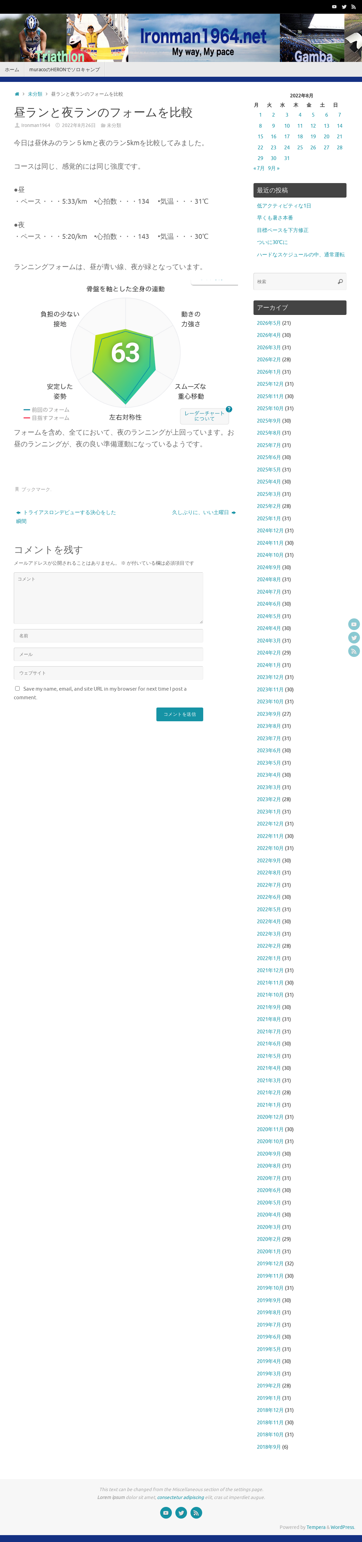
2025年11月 (270, 396)
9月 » (273, 168)
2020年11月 (270, 1129)
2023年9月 (269, 714)
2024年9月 (269, 567)
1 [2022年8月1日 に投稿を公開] (260, 115)
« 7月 (259, 168)
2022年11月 (270, 836)
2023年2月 (269, 799)
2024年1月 (269, 665)
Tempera (316, 1527)
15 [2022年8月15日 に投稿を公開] (260, 137)
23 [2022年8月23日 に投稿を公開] (273, 148)
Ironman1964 (35, 125)
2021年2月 (269, 1092)
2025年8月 (269, 433)
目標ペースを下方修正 (283, 230)
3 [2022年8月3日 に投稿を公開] (287, 115)
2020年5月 (269, 1203)
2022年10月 (270, 848)
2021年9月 (269, 1007)
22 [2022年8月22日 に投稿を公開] (260, 148)
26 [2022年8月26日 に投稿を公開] (313, 148)
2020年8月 (269, 1166)
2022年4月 (269, 921)
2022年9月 (269, 861)
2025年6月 (269, 457)
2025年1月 (269, 518)
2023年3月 (269, 787)
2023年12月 (270, 677)
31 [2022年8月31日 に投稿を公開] (287, 158)
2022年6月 (269, 897)
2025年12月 (270, 384)
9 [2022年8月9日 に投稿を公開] (273, 126)
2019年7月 (269, 1325)
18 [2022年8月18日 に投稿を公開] (300, 137)
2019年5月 (269, 1349)
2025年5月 (269, 470)
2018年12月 (270, 1410)
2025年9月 (269, 421)
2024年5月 (269, 616)
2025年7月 (269, 445)
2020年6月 (269, 1190)
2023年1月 (269, 812)
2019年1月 (269, 1398)
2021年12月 (270, 970)
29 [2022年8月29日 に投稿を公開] (260, 158)
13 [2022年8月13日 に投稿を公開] (326, 126)
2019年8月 (269, 1312)
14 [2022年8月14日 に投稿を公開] (339, 126)
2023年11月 (270, 690)
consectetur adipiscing (180, 1497)
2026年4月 (269, 335)
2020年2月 (269, 1239)
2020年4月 (269, 1215)
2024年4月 (269, 628)
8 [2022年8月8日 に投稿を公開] (260, 126)
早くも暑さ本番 (275, 218)
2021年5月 (269, 1056)
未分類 (35, 94)
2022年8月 (269, 873)
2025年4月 (269, 482)
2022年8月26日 (79, 125)
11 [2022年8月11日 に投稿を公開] (300, 126)
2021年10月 (270, 995)
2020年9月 (269, 1154)
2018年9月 (269, 1447)
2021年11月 (270, 983)
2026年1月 (269, 372)
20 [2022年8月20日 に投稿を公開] (326, 137)
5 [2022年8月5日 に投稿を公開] (313, 115)
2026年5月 (269, 323)
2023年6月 (269, 750)
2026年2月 (269, 360)
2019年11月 (270, 1276)
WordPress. (343, 1527)
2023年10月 (270, 702)
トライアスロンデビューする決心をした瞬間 (66, 517)
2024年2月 (269, 653)
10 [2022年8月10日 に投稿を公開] (287, 126)
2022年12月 (270, 824)
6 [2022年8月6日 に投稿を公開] (326, 115)
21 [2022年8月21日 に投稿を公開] (339, 137)
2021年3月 (269, 1080)
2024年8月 (269, 579)
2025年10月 (270, 408)
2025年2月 (269, 506)
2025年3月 (269, 494)
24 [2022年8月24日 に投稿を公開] (287, 148)
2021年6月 (269, 1044)
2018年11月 (270, 1422)
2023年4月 (269, 775)
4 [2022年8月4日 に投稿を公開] (300, 115)
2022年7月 (269, 885)
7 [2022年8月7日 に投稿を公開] (339, 115)
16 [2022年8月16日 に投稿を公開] (273, 137)
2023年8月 (269, 726)
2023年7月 (269, 738)
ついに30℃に (272, 242)
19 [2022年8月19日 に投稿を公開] (313, 137)
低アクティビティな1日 (284, 206)
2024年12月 (270, 531)
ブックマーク (35, 489)
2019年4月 (269, 1361)
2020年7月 (269, 1178)
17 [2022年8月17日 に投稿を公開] (287, 137)
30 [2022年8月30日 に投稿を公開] (273, 158)
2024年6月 (269, 604)
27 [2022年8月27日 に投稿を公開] (326, 148)
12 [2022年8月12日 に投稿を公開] (313, 126)
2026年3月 (269, 347)
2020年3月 (269, 1227)
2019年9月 (269, 1300)
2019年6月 (269, 1337)
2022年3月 (269, 934)
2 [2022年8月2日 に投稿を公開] (273, 115)
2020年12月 (270, 1117)
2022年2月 (269, 946)
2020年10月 (270, 1141)
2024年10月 (270, 555)
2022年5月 (269, 909)
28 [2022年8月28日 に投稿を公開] (339, 148)
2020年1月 (269, 1251)
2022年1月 (269, 958)
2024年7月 (269, 592)
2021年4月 (269, 1068)
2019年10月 (270, 1288)
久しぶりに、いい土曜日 (204, 512)
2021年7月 (269, 1032)
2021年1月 (269, 1105)
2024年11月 (270, 543)
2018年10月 (270, 1435)
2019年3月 (269, 1374)
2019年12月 (270, 1264)
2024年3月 (269, 641)
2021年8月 (269, 1019)
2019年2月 (269, 1386)
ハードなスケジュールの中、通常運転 (301, 255)
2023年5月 (269, 763)
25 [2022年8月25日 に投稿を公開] (300, 148)
